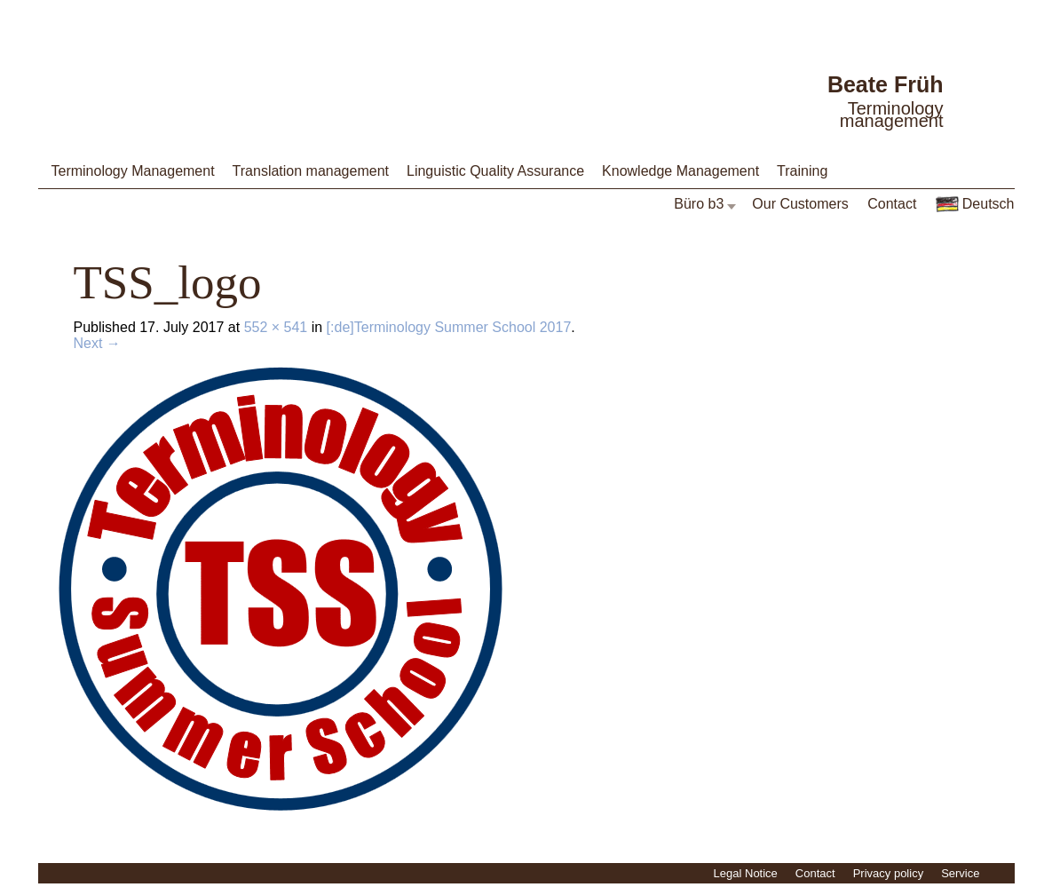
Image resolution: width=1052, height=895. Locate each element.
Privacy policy (888, 873)
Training (802, 170)
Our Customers (800, 203)
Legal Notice (746, 873)
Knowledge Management (680, 170)
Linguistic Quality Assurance (495, 170)
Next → (97, 343)
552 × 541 (276, 327)
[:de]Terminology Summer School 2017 (449, 327)
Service (960, 873)
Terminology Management (133, 170)
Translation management (311, 170)
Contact (891, 203)
